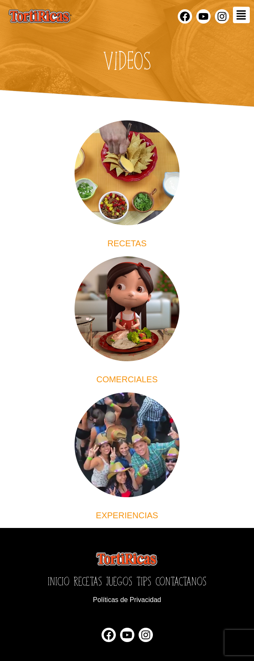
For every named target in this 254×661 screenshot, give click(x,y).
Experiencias (127, 515)
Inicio (59, 581)
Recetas (88, 581)
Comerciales (127, 379)
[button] (241, 15)
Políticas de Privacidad (127, 599)
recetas (127, 243)
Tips (143, 581)
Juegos (119, 581)
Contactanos (180, 581)
